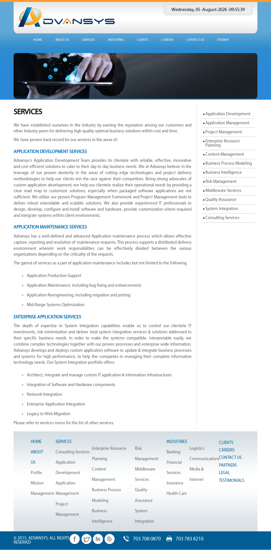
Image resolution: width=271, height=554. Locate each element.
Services (63, 441)
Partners (228, 465)
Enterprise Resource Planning (222, 143)
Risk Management (220, 181)
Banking (173, 452)
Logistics (197, 448)
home (37, 39)
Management (42, 493)
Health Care (177, 493)
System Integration (221, 208)
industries (116, 39)
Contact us (195, 39)
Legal (224, 473)
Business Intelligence (223, 172)
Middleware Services (223, 190)
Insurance (175, 483)
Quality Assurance (220, 199)
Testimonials (231, 480)
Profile (36, 473)
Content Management (224, 154)
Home (36, 441)
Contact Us (230, 457)
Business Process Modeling (228, 163)
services (88, 39)
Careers (167, 39)
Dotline (46, 551)
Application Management (227, 123)
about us (62, 39)
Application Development (227, 114)
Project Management (223, 132)
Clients (142, 39)
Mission (37, 483)
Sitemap (223, 39)
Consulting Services (222, 218)
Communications (204, 459)
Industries (177, 441)
